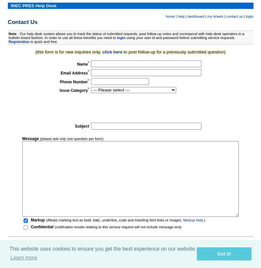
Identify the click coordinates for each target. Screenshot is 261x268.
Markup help (181, 235)
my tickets (215, 16)
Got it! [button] (224, 254)
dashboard (195, 16)
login (249, 16)
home (170, 16)
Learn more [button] (23, 257)
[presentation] (130, 108)
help (180, 16)
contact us (234, 16)
